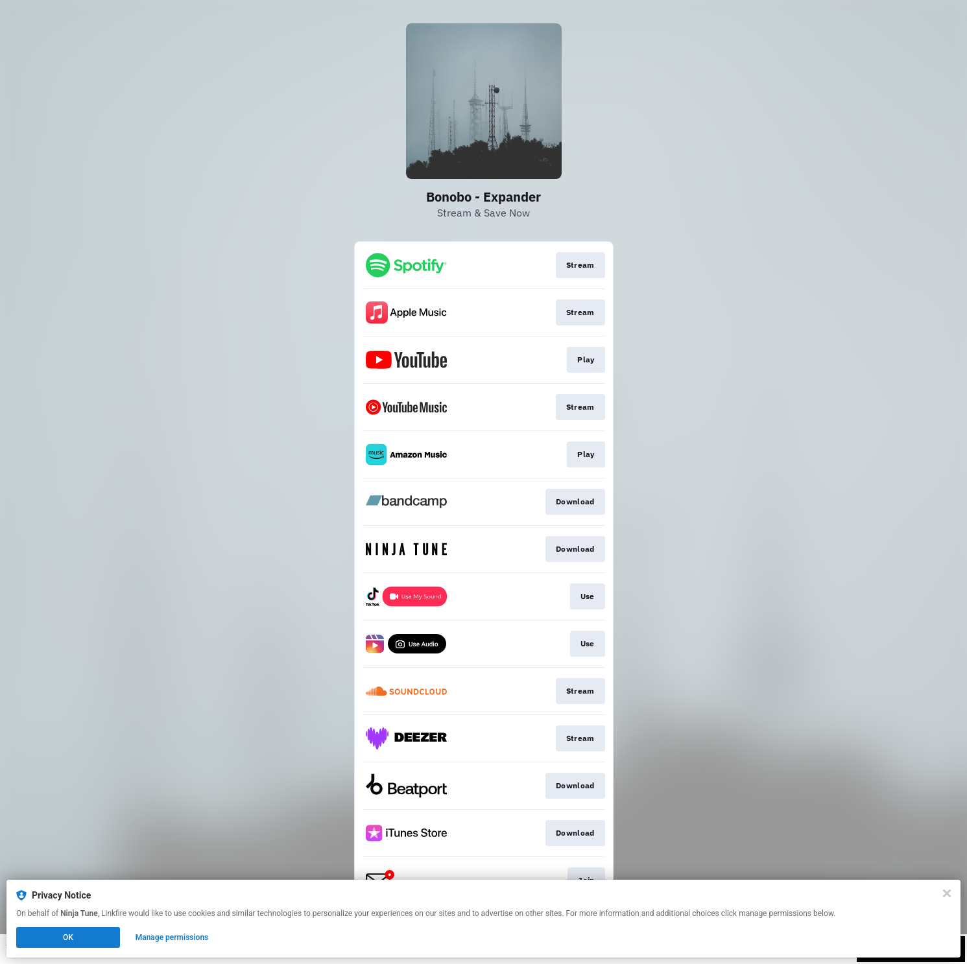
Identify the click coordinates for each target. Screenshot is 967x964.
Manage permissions (172, 937)
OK (68, 937)
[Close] (947, 893)
